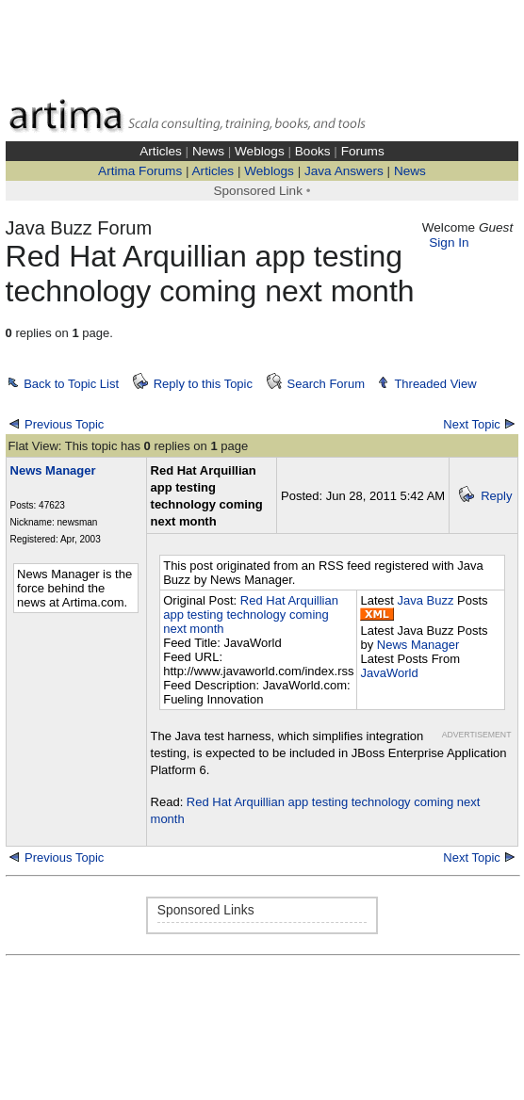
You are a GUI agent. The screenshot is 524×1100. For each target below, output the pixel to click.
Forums (363, 151)
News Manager (418, 645)
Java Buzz (426, 600)
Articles (160, 151)
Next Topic (471, 424)
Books (313, 151)
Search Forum (326, 384)
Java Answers (344, 171)
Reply (496, 496)
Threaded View (435, 384)
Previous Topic (64, 424)
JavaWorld (389, 673)
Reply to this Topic (203, 384)
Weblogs (260, 151)
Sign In (448, 242)
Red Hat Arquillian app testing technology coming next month (250, 614)
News (208, 151)
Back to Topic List (71, 384)
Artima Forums (140, 171)
